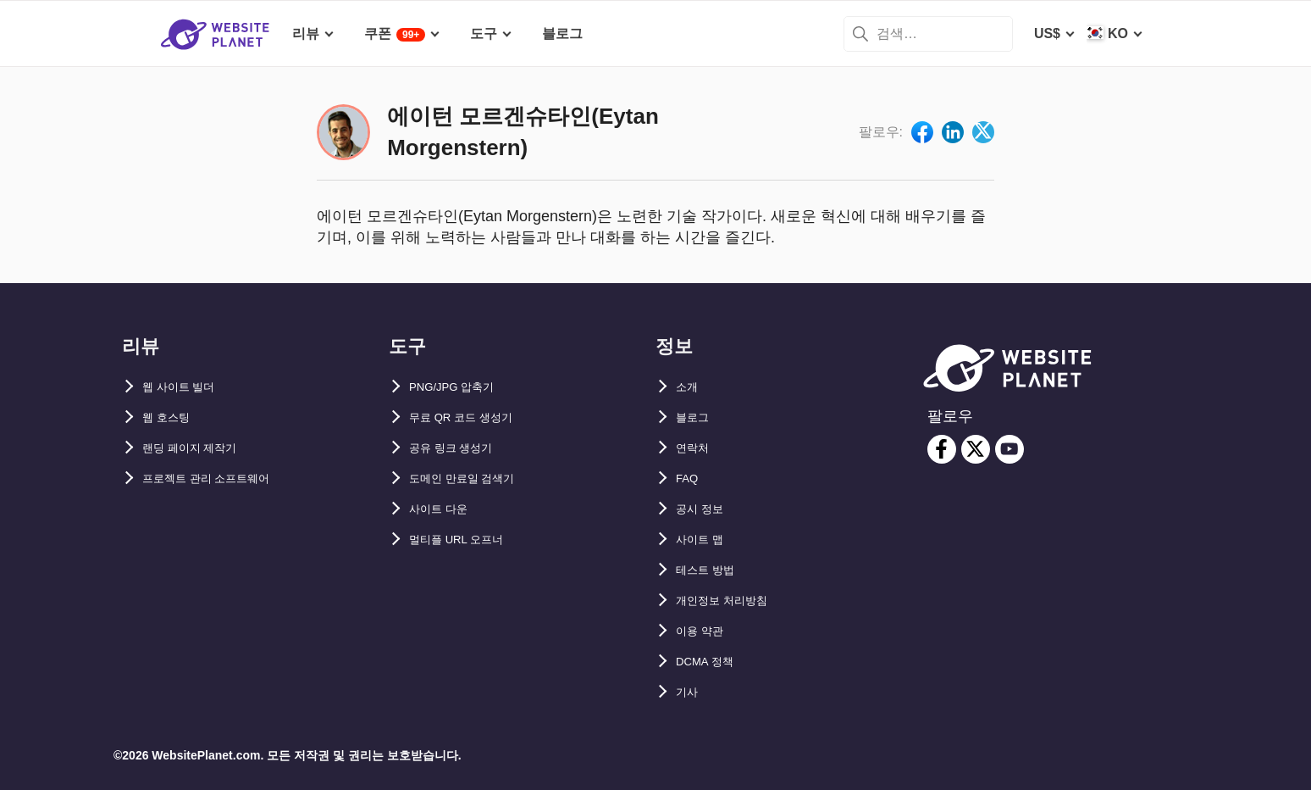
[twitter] (975, 449)
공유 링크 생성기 (460, 448)
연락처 (696, 448)
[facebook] (941, 449)
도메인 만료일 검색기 (474, 478)
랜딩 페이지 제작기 (200, 448)
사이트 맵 (704, 539)
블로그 (696, 417)
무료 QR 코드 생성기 (472, 417)
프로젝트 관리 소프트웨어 (220, 478)
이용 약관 (704, 631)
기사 (689, 692)
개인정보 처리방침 (732, 600)
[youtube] (1009, 449)
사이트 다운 (444, 509)
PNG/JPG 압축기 (461, 387)
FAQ (690, 478)
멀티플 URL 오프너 (467, 539)
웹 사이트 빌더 (186, 387)
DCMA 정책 (711, 661)
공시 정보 (704, 509)
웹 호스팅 (171, 417)
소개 (689, 387)
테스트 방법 (711, 570)
